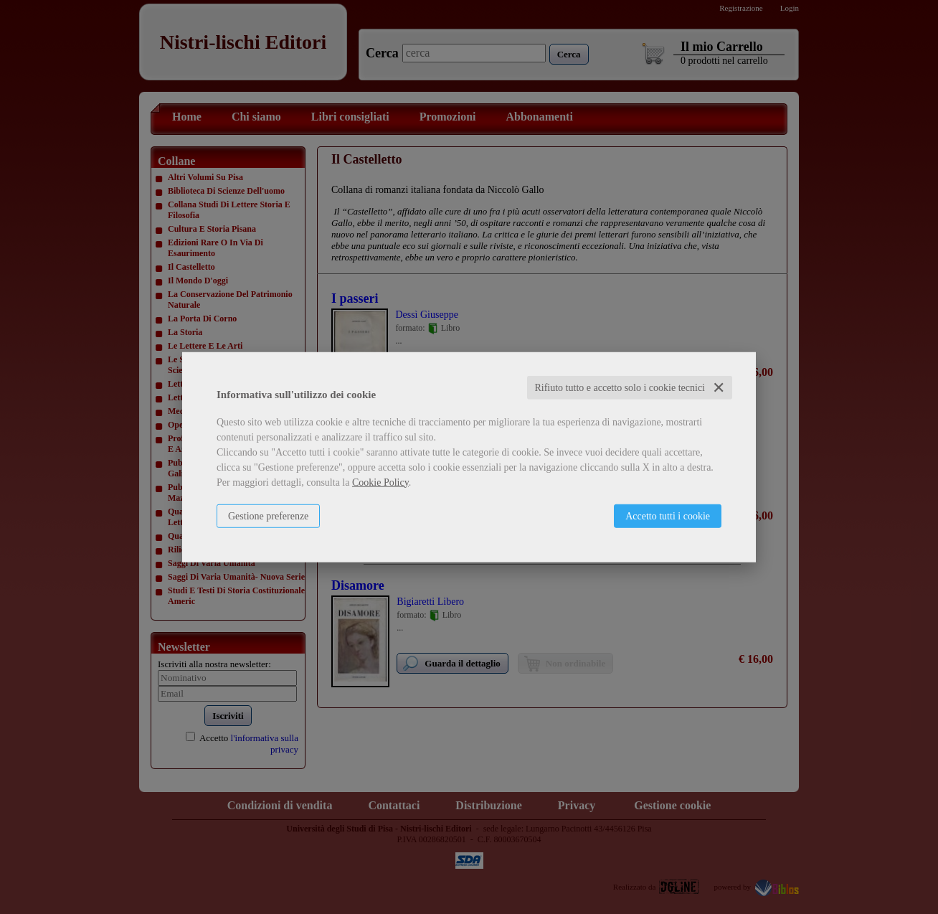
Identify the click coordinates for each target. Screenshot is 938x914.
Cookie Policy (380, 481)
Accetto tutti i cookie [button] (667, 515)
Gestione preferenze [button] (268, 515)
